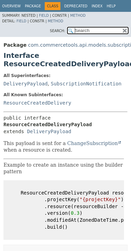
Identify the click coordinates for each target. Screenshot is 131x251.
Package (33, 6)
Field (44, 15)
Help (111, 6)
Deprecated (76, 6)
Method (78, 15)
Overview (11, 6)
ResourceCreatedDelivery (37, 103)
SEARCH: (57, 31)
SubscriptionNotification (86, 83)
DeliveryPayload (25, 83)
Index (97, 6)
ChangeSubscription (92, 143)
